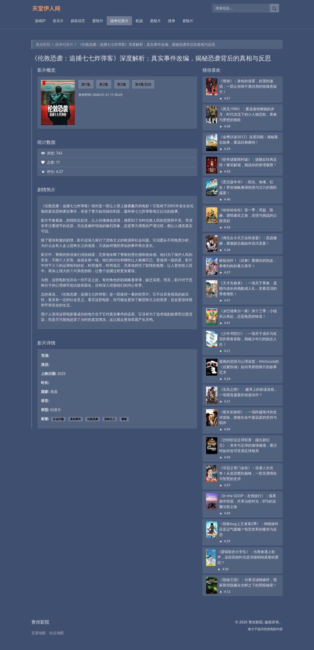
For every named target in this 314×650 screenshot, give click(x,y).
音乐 (55, 265)
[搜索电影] (241, 8)
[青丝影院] (48, 8)
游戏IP (40, 20)
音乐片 (58, 20)
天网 (73, 270)
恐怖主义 (109, 419)
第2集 (103, 84)
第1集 (86, 84)
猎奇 (171, 20)
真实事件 (75, 419)
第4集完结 (143, 84)
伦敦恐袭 (92, 419)
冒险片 (187, 20)
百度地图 (38, 632)
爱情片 (97, 20)
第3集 (121, 84)
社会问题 (58, 419)
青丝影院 (43, 44)
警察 (124, 419)
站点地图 (56, 632)
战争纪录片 (119, 20)
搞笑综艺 (78, 20)
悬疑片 (155, 20)
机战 (139, 20)
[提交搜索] (274, 8)
